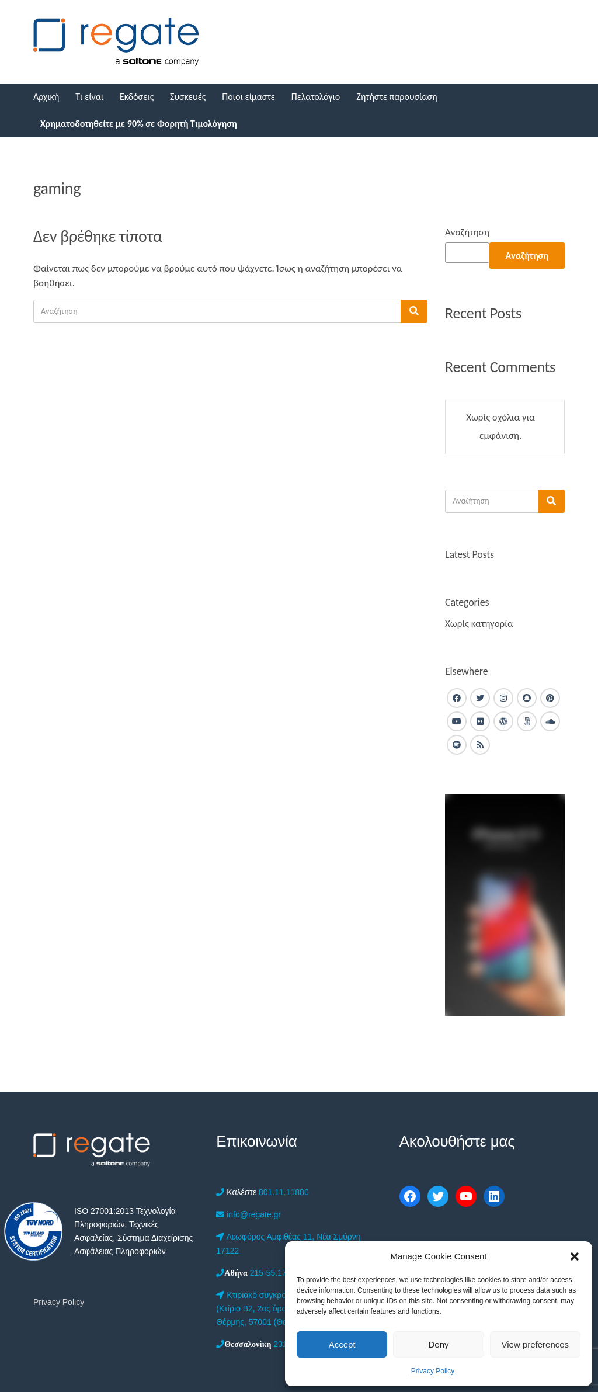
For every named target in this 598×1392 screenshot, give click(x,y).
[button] (574, 1256)
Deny (438, 1344)
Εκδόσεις (137, 96)
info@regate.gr (248, 1214)
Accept (342, 1344)
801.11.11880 (262, 1192)
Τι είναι (89, 96)
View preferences (535, 1344)
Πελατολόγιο (315, 96)
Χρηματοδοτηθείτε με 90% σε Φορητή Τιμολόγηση (138, 123)
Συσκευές (188, 96)
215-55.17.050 (259, 1273)
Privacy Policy (433, 1371)
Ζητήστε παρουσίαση (396, 96)
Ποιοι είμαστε (248, 96)
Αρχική (46, 96)
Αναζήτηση (467, 232)
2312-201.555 (270, 1344)
